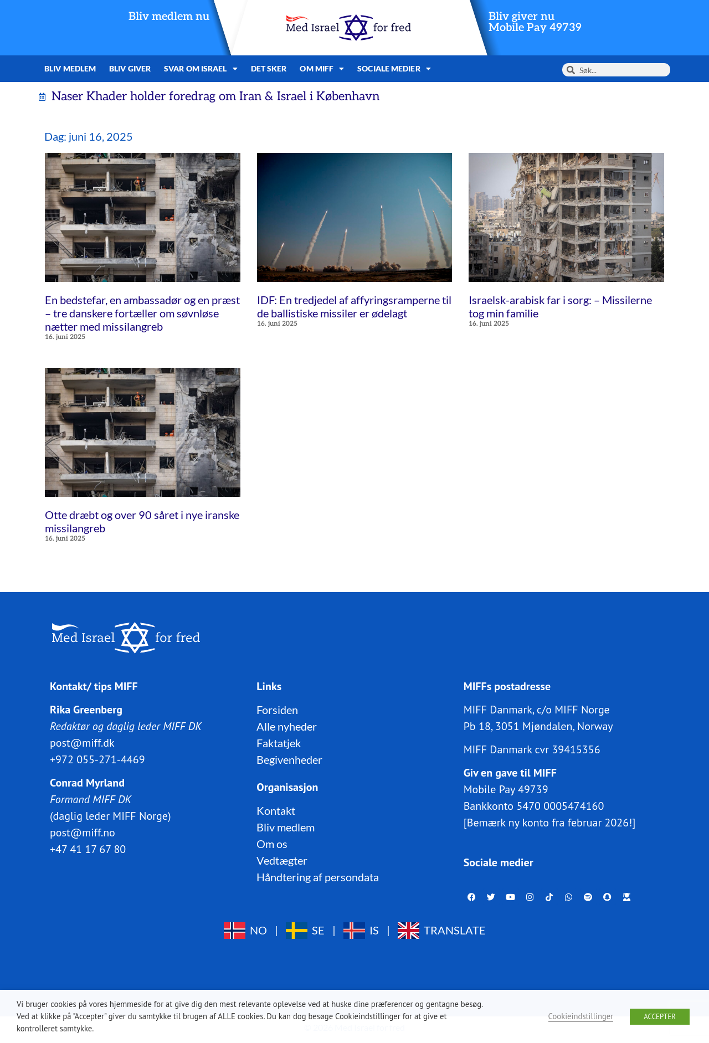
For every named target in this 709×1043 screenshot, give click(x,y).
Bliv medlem (70, 68)
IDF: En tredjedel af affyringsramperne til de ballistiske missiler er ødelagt (354, 306)
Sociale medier (394, 69)
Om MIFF (322, 69)
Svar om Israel (201, 69)
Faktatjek (278, 742)
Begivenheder (289, 759)
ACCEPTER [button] (660, 1016)
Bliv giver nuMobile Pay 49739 (535, 22)
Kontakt (275, 810)
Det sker (269, 68)
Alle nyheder (286, 726)
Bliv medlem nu (169, 16)
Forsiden (277, 709)
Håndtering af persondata (317, 876)
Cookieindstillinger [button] (581, 1016)
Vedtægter (281, 860)
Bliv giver (130, 68)
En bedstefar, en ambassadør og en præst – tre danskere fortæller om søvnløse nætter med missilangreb (142, 313)
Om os (271, 843)
